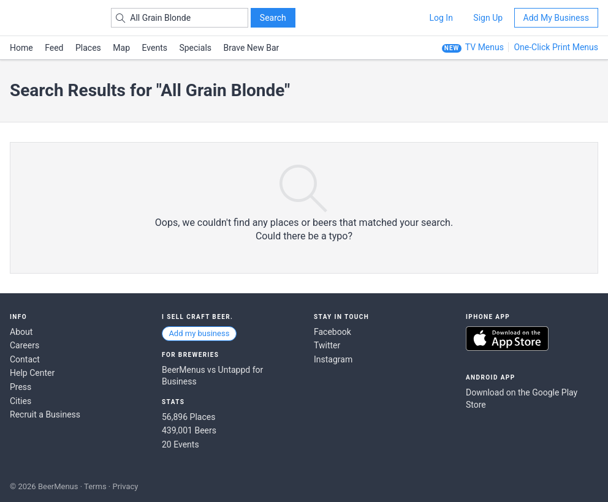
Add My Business (556, 18)
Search (273, 18)
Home (21, 48)
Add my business (199, 333)
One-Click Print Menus (556, 47)
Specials (195, 48)
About (21, 332)
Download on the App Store (507, 338)
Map (121, 48)
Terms (95, 486)
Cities (20, 401)
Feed (54, 48)
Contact (25, 359)
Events (154, 48)
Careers (24, 345)
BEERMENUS (53, 18)
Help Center (32, 373)
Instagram (333, 359)
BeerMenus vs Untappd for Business (212, 376)
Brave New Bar (251, 48)
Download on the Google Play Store (521, 399)
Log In (440, 18)
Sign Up (488, 18)
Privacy (125, 486)
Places (88, 48)
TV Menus (484, 47)
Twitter (327, 345)
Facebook (332, 332)
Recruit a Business (45, 414)
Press (20, 387)
